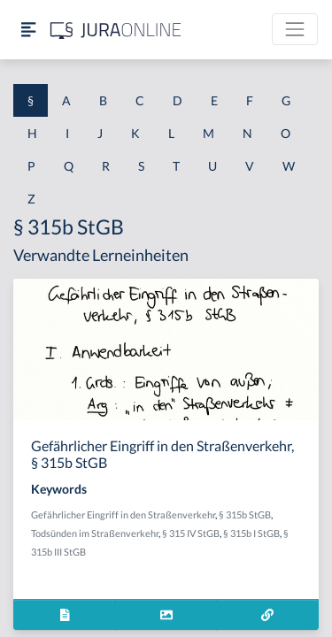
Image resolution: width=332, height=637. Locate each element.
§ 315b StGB (245, 514)
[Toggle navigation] (295, 29)
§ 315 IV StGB (191, 533)
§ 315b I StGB (251, 533)
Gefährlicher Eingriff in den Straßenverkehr (123, 514)
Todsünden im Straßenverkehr (94, 533)
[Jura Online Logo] (116, 29)
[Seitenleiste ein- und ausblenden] (28, 29)
